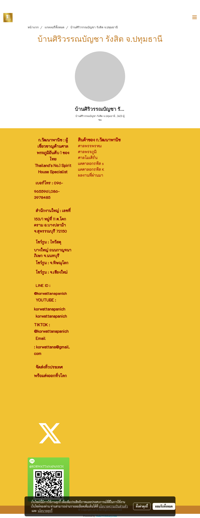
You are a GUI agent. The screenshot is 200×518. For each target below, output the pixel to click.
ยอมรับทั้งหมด (164, 506)
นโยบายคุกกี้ (45, 511)
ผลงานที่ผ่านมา (90, 175)
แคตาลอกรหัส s (91, 163)
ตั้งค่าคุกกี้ (142, 506)
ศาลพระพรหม (90, 145)
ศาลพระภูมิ (87, 151)
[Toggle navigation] (194, 17)
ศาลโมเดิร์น (87, 157)
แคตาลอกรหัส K (91, 169)
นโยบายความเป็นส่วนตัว (113, 506)
